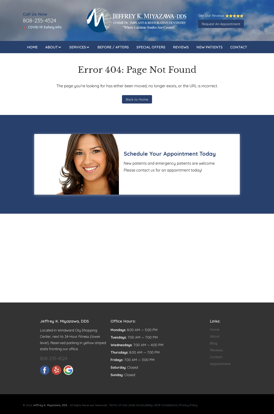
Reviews (181, 47)
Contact (238, 47)
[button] (53, 47)
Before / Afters (113, 47)
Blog (213, 346)
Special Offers (150, 47)
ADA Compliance (166, 406)
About (215, 339)
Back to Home (137, 99)
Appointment (220, 366)
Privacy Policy (188, 406)
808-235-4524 (53, 361)
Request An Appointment (221, 24)
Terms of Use (118, 406)
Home (32, 47)
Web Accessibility (140, 406)
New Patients (209, 47)
